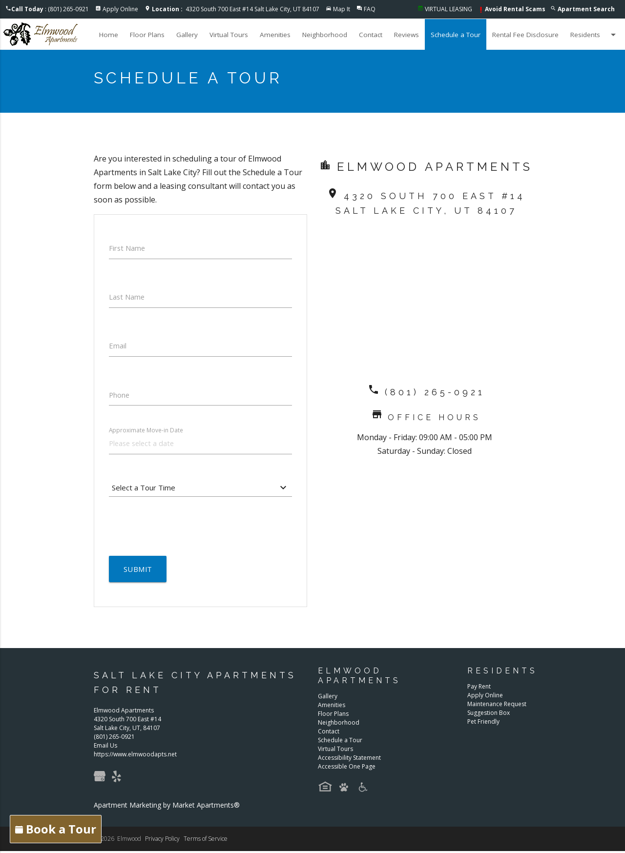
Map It (341, 9)
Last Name (127, 297)
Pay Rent (479, 689)
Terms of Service (206, 840)
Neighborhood (324, 34)
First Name (127, 248)
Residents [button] (594, 34)
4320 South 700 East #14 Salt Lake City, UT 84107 (235, 9)
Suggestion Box (488, 715)
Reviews (406, 34)
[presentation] (183, 527)
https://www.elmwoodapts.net (135, 756)
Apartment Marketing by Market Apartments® (167, 807)
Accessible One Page (346, 769)
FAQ (369, 9)
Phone (119, 396)
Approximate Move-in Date (146, 431)
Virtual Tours (228, 34)
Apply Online (120, 9)
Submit (138, 571)
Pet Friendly (483, 724)
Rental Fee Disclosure (525, 34)
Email (117, 346)
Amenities (275, 34)
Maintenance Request (496, 706)
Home (108, 34)
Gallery (187, 34)
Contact (370, 34)
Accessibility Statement (349, 760)
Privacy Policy (162, 840)
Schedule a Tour (455, 34)
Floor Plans (147, 34)
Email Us (105, 747)
